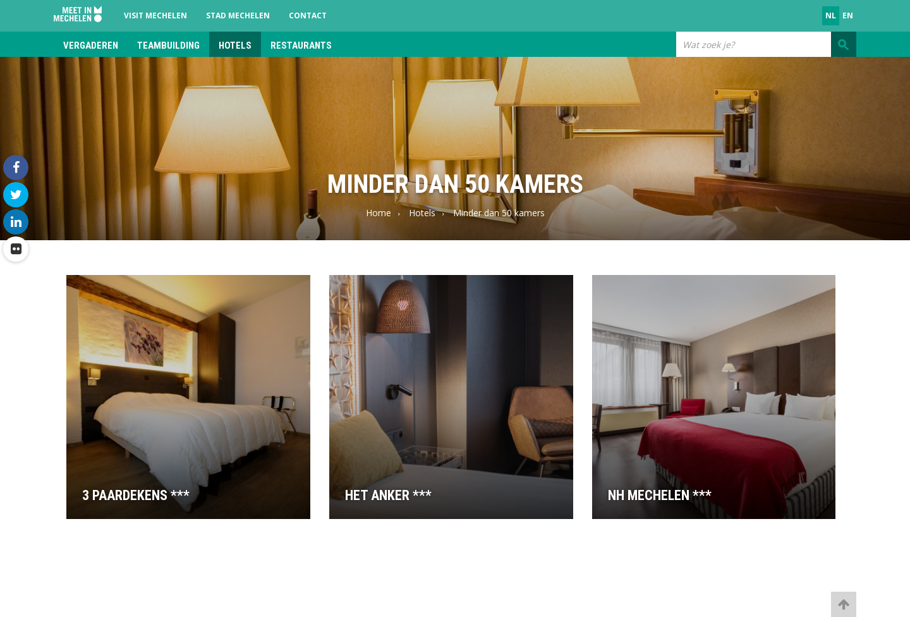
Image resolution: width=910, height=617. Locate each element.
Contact (308, 15)
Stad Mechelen (238, 15)
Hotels (235, 45)
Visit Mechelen (155, 15)
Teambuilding (168, 45)
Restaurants (301, 45)
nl (830, 15)
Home (378, 213)
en (847, 15)
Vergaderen (90, 45)
